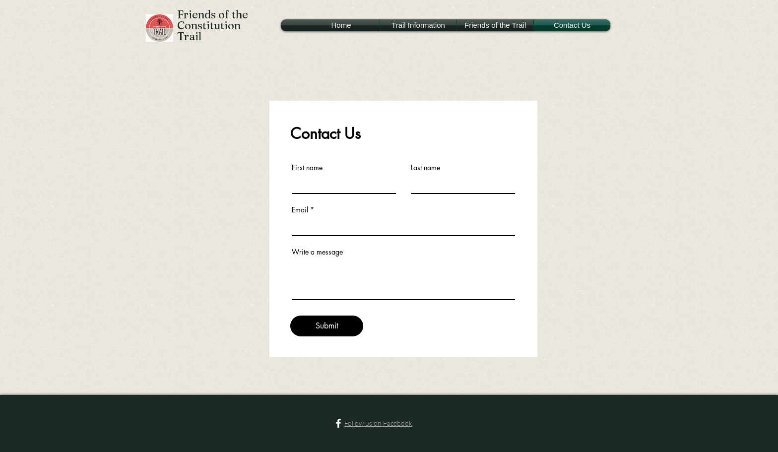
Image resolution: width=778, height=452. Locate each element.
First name (307, 167)
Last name (425, 167)
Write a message (317, 252)
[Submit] (326, 326)
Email (300, 209)
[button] (418, 25)
